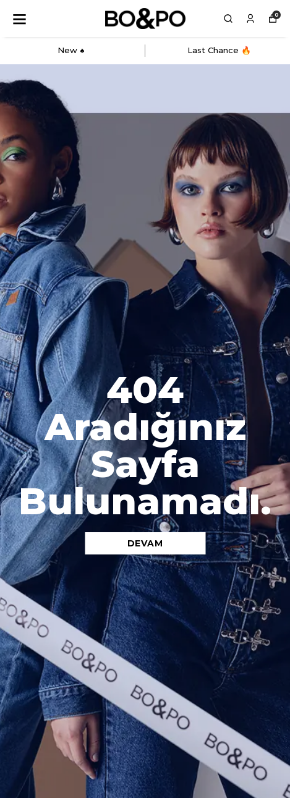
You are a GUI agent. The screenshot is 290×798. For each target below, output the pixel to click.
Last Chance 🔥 (219, 50)
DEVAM (145, 543)
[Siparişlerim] (250, 18)
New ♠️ (71, 50)
